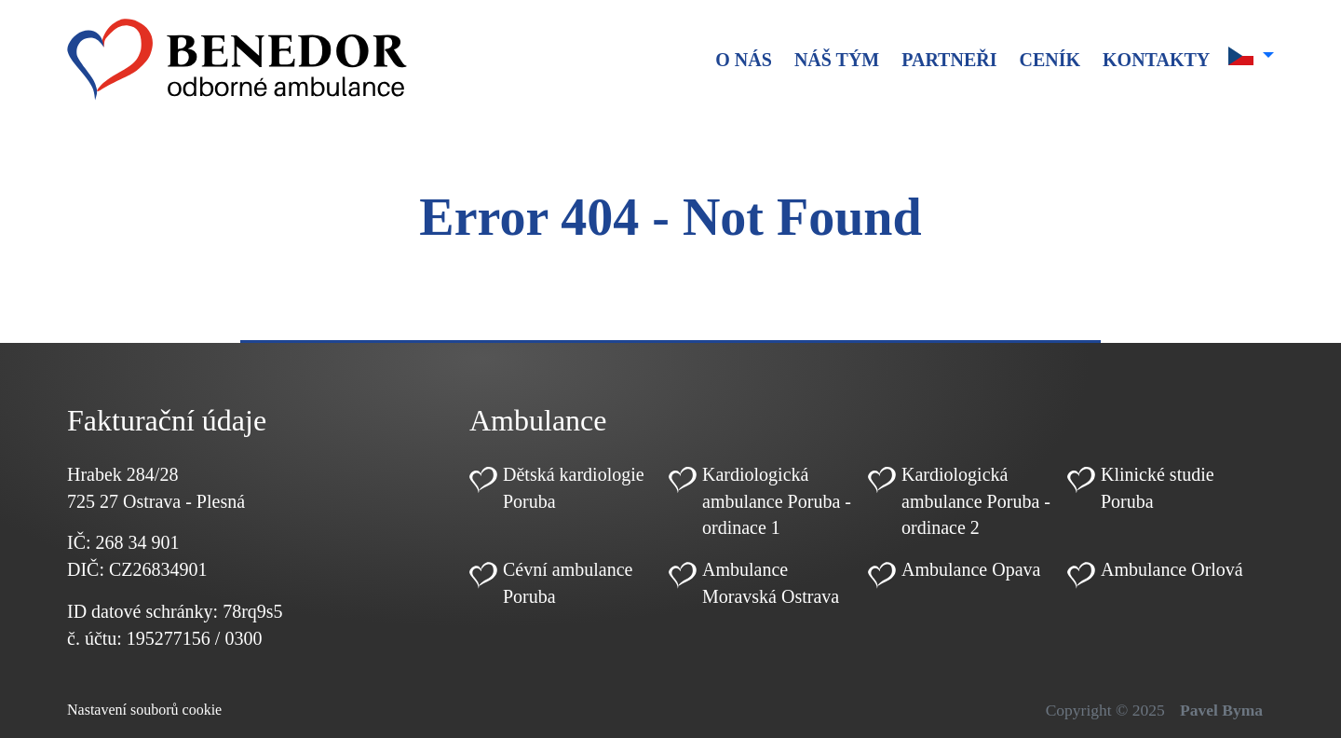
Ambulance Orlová (1172, 569)
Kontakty (1156, 59)
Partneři (948, 59)
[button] (1251, 56)
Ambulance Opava (970, 569)
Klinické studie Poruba (1157, 488)
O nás (743, 59)
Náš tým (836, 59)
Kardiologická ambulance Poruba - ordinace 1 (776, 501)
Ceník (1049, 59)
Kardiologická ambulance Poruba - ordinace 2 (975, 501)
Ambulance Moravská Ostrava (770, 583)
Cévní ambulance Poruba (567, 583)
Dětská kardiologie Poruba (573, 488)
